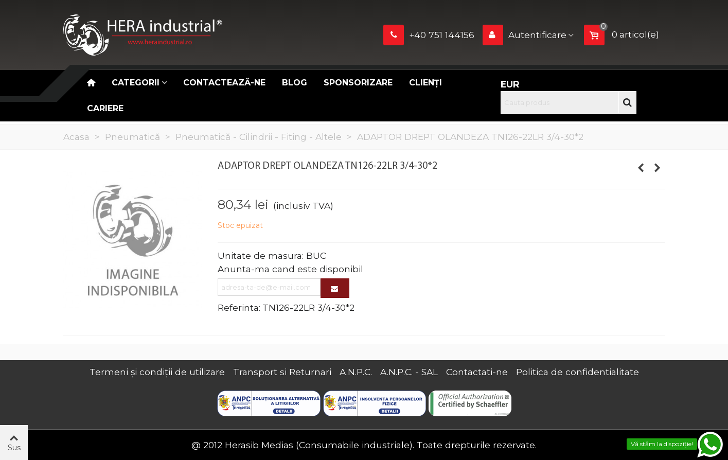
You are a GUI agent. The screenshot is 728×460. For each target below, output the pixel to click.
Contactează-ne (224, 82)
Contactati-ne (477, 371)
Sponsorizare (358, 82)
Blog (294, 82)
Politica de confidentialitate (577, 371)
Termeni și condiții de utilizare (157, 371)
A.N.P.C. (356, 371)
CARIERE (105, 108)
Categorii (135, 82)
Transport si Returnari (282, 371)
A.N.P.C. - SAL (409, 371)
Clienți (425, 82)
